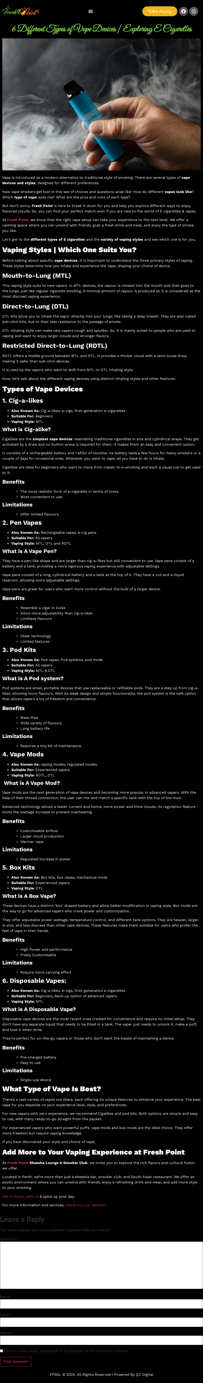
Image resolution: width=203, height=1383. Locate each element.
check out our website (85, 1205)
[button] (90, 11)
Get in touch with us (20, 1196)
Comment (9, 1239)
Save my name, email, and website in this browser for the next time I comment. (66, 1351)
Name (6, 1296)
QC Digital (144, 1374)
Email (6, 1315)
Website (6, 1333)
